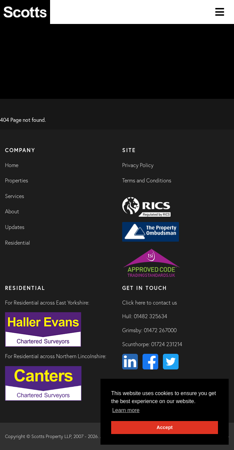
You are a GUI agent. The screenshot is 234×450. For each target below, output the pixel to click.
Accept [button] (165, 427)
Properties (16, 180)
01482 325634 (150, 316)
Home (11, 165)
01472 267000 (160, 330)
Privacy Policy (138, 165)
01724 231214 (166, 344)
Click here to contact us (149, 302)
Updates (14, 227)
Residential (17, 242)
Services (14, 196)
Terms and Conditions (146, 180)
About (12, 211)
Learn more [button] (126, 410)
